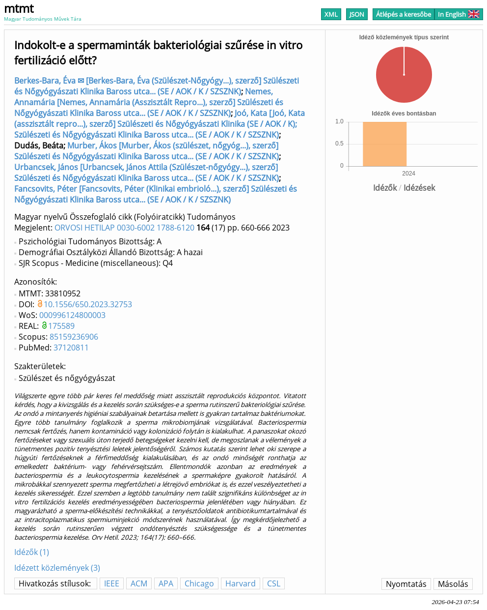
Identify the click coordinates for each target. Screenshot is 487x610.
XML (331, 14)
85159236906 (74, 336)
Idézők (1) (31, 552)
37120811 (71, 347)
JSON (357, 14)
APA (166, 583)
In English (459, 14)
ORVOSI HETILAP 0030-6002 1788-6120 (124, 227)
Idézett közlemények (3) (57, 567)
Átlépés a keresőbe (403, 14)
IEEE (111, 583)
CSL (273, 583)
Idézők (385, 187)
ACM (139, 583)
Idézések (419, 187)
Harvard (240, 583)
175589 (61, 325)
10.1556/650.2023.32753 (88, 304)
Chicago (199, 583)
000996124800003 (72, 315)
